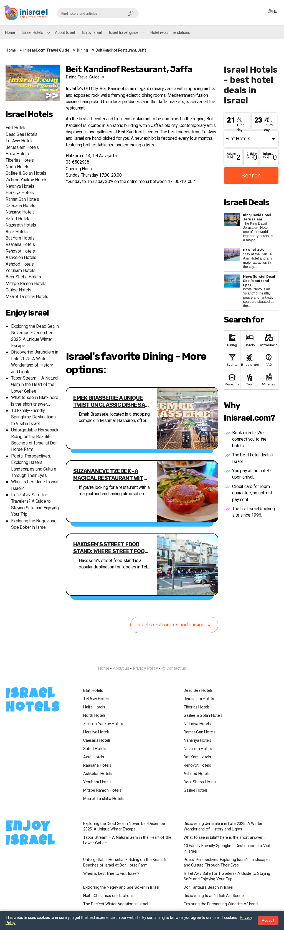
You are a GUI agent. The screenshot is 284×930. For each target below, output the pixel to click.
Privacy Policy (145, 668)
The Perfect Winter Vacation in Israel (115, 904)
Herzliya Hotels (20, 193)
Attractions (268, 340)
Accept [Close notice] (268, 920)
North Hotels (17, 167)
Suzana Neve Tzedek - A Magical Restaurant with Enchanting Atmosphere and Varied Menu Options (110, 475)
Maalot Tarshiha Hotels (27, 297)
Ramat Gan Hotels (22, 199)
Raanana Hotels (20, 245)
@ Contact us (173, 668)
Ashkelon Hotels (21, 258)
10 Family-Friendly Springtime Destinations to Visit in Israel (33, 417)
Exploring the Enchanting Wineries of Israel (221, 904)
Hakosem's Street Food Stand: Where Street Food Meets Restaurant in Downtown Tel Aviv (110, 548)
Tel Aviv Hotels (20, 141)
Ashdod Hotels (20, 264)
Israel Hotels (32, 32)
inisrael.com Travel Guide (46, 50)
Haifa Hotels (17, 154)
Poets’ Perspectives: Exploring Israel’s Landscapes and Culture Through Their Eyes (33, 466)
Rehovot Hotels (20, 251)
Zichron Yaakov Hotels (26, 180)
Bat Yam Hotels (20, 238)
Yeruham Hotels (20, 271)
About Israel (65, 32)
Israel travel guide (123, 32)
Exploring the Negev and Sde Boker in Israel (34, 524)
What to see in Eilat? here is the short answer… (34, 401)
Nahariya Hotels (20, 212)
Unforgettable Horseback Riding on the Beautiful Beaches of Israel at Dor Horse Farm (35, 440)
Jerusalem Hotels (22, 147)
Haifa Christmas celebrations (108, 896)
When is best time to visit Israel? (111, 873)
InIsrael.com (142, 658)
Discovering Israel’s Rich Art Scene (214, 896)
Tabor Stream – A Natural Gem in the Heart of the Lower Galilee (34, 385)
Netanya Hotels (20, 186)
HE (272, 11)
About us (121, 668)
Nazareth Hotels (21, 225)
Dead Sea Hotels (21, 134)
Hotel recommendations (170, 32)
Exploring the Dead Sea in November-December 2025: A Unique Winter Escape (35, 336)
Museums (232, 379)
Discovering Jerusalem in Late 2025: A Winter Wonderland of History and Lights (34, 362)
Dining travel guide (86, 77)
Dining (82, 50)
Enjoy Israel (92, 32)
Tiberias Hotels (20, 160)
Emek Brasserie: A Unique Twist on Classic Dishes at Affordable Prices (110, 401)
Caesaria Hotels (20, 206)
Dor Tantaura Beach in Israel (208, 887)
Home (10, 32)
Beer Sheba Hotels (23, 277)
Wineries (268, 379)
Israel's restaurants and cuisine (174, 625)
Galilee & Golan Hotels (26, 173)
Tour (249, 379)
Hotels (249, 340)
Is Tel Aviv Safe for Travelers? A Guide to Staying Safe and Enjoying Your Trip (35, 505)
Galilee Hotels (18, 290)
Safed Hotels (18, 219)
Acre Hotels (17, 232)
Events (232, 359)
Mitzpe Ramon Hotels (26, 284)
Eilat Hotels (16, 128)
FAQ (268, 359)
